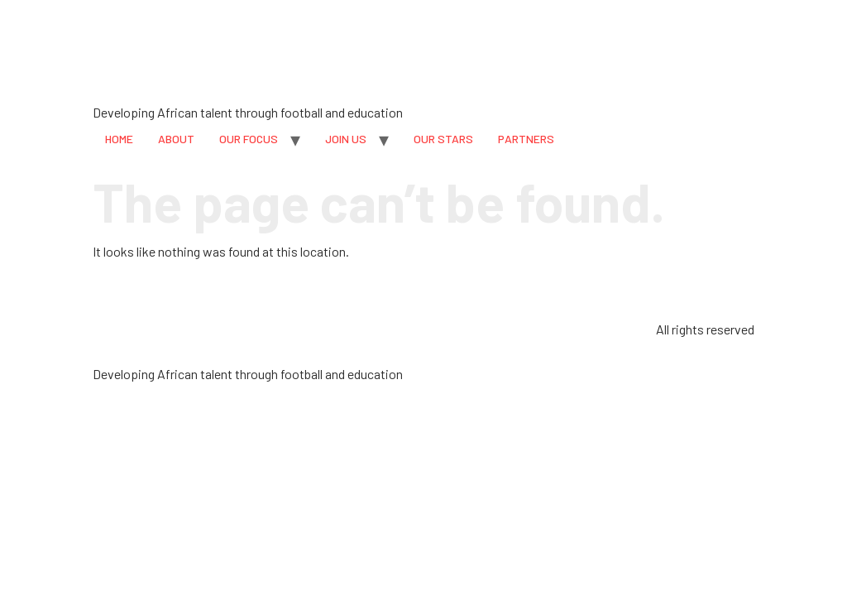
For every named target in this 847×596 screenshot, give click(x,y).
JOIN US (345, 139)
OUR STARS (443, 139)
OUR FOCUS (248, 139)
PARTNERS (526, 139)
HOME (119, 139)
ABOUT (176, 139)
